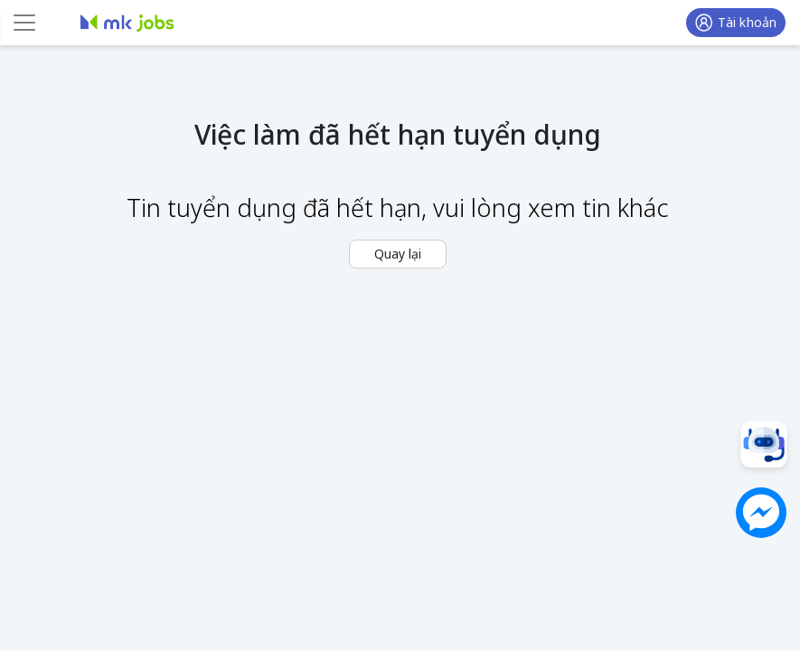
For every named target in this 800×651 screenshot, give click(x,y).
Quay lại (397, 253)
